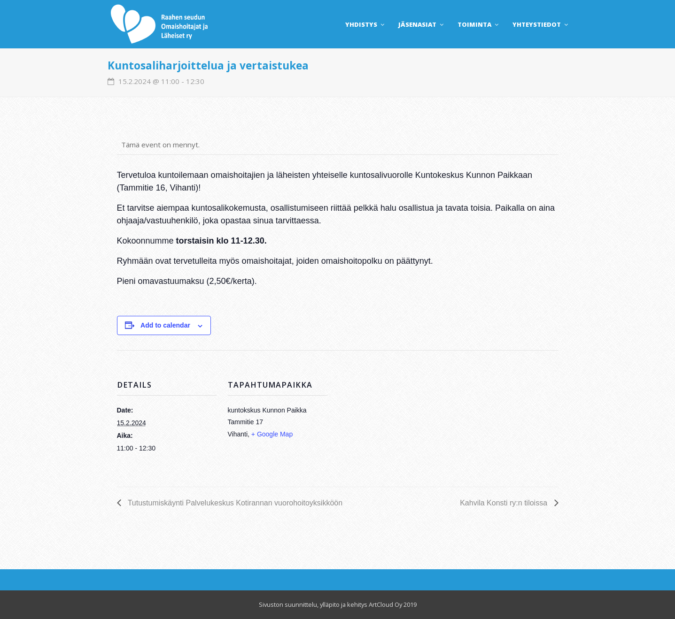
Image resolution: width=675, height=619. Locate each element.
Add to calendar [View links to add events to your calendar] (165, 325)
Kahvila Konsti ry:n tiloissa (504, 503)
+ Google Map (272, 434)
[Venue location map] (388, 415)
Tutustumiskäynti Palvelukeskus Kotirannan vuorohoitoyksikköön (234, 503)
